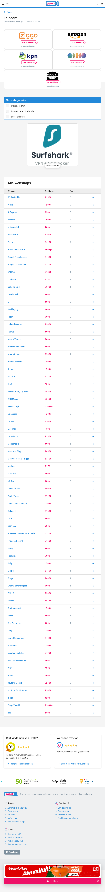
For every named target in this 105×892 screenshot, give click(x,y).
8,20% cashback (29, 42)
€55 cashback (29, 62)
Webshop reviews (15, 841)
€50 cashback (77, 62)
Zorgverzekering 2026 (17, 808)
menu (6, 4)
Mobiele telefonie (18, 105)
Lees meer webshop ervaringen (75, 764)
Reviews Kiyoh (64, 814)
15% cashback (77, 42)
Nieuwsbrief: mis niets (17, 844)
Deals (72, 191)
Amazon (11, 814)
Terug (9, 12)
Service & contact (15, 837)
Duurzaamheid (64, 808)
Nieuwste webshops (16, 821)
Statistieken (63, 811)
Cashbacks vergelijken (68, 818)
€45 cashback (53, 82)
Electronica (12, 811)
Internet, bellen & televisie (22, 111)
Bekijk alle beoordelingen (21, 764)
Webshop (12, 191)
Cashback (49, 191)
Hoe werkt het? (14, 834)
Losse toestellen (18, 116)
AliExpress (12, 818)
